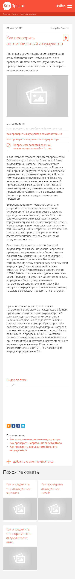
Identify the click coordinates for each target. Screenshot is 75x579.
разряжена (39, 184)
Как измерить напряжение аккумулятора (35, 439)
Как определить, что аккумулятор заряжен (18, 488)
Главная (6, 14)
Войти (60, 5)
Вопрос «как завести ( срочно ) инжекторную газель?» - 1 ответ (32, 146)
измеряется (42, 157)
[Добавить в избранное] (65, 38)
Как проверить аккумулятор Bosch (52, 488)
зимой (28, 184)
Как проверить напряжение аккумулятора (36, 443)
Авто (15, 14)
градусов (31, 171)
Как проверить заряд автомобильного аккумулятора (33, 448)
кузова (45, 211)
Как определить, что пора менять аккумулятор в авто (18, 535)
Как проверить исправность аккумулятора (33, 139)
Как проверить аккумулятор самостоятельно (34, 134)
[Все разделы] (69, 6)
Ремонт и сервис (28, 14)
